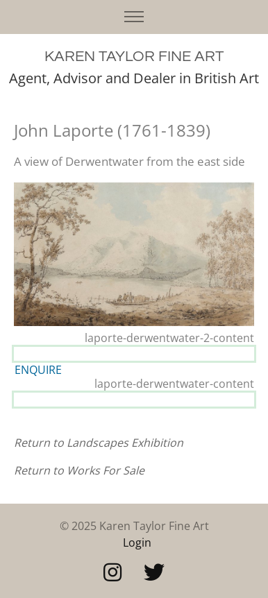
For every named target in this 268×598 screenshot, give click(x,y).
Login (137, 542)
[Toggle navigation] (134, 17)
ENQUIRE (38, 369)
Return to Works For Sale (79, 470)
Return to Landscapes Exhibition (98, 442)
